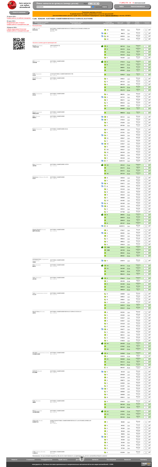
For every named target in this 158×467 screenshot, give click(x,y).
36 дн (128, 367)
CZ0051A (35, 453)
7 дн (128, 149)
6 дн (128, 125)
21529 (34, 75)
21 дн (128, 281)
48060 (34, 402)
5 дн (128, 160)
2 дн (128, 33)
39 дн (128, 54)
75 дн (128, 46)
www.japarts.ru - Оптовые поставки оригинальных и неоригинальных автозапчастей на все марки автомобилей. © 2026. (72, 464)
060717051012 (36, 231)
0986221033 (36, 113)
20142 (34, 130)
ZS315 (34, 95)
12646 (34, 262)
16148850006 (36, 412)
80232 (34, 266)
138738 (34, 165)
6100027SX (36, 422)
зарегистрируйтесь (111, 15)
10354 (34, 313)
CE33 (34, 178)
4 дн (128, 431)
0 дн (128, 30)
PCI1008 (35, 372)
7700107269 (36, 47)
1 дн (128, 57)
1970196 (35, 62)
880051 (34, 117)
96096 (34, 79)
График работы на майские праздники (19, 18)
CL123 (34, 294)
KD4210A (35, 30)
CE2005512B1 (36, 354)
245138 (34, 279)
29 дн (128, 49)
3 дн (128, 36)
